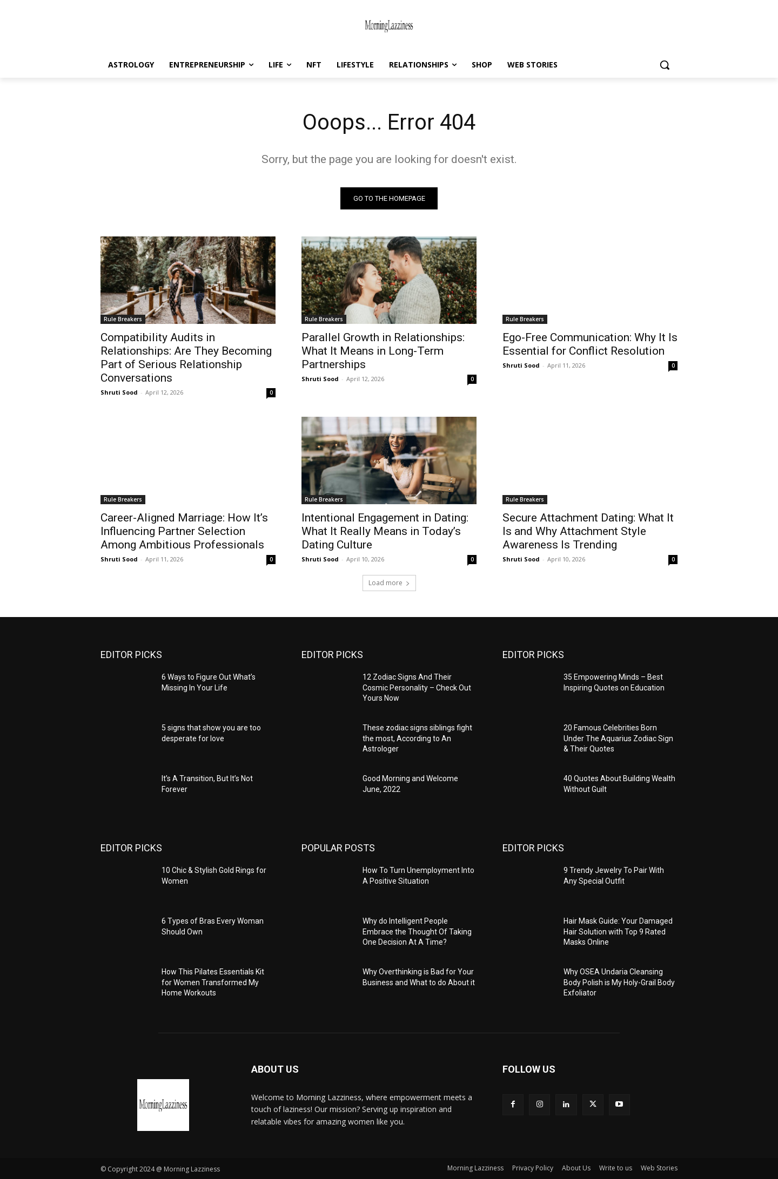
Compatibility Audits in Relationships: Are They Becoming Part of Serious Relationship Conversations (186, 357)
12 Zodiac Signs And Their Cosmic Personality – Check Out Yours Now (417, 687)
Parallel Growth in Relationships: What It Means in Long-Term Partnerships (383, 351)
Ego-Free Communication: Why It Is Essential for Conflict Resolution (590, 344)
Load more (389, 582)
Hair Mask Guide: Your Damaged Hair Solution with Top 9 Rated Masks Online (618, 931)
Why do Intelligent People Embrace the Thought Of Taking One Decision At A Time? (417, 931)
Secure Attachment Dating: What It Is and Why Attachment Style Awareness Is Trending (588, 531)
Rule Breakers (123, 319)
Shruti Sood (119, 392)
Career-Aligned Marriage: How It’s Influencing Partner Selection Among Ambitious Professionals (184, 531)
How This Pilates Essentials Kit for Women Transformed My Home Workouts (213, 982)
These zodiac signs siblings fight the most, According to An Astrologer (417, 738)
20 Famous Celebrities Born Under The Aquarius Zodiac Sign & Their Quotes (618, 738)
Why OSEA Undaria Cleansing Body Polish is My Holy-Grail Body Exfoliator (619, 982)
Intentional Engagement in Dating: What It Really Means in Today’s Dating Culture (384, 531)
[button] (665, 65)
